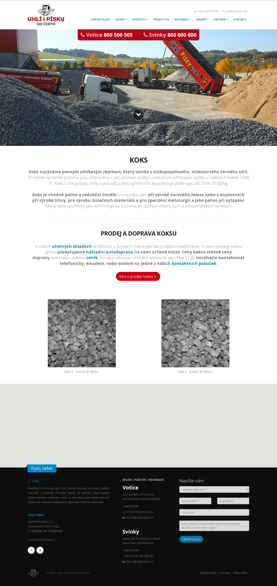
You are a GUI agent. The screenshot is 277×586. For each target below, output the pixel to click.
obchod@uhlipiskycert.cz (139, 517)
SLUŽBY (120, 19)
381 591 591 (131, 556)
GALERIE (201, 19)
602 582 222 (146, 512)
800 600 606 (181, 34)
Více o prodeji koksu (138, 276)
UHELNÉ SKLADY (100, 19)
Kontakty (225, 573)
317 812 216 (131, 512)
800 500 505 (118, 34)
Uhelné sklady (208, 573)
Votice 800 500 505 (208, 11)
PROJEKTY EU (161, 19)
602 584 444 (146, 556)
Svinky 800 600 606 (236, 11)
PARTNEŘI (220, 19)
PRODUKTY (139, 19)
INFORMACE (181, 19)
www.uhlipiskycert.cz (42, 539)
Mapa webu (241, 573)
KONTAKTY (240, 19)
